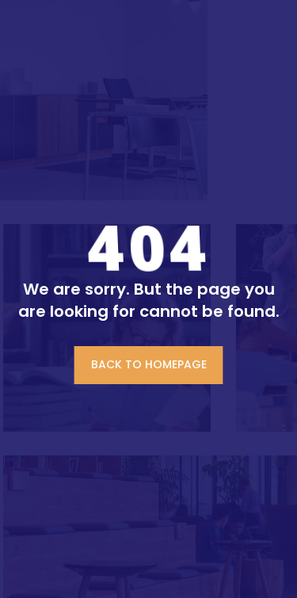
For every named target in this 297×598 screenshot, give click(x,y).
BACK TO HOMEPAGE (149, 364)
